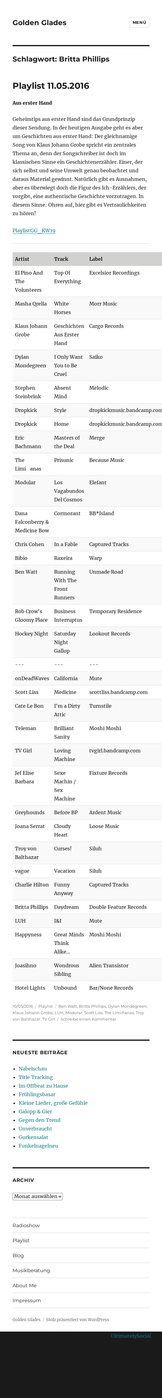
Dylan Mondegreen (127, 1006)
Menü (139, 22)
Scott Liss (93, 1012)
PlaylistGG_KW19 (34, 230)
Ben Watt (67, 1006)
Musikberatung (31, 1270)
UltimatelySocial (131, 1336)
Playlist (46, 1006)
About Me (25, 1285)
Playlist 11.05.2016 (51, 86)
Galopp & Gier (35, 1111)
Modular (73, 1012)
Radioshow (26, 1225)
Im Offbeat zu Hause (43, 1086)
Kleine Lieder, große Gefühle (53, 1103)
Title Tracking (36, 1077)
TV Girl (48, 1019)
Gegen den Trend (40, 1120)
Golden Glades (39, 22)
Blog (18, 1255)
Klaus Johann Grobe (33, 1012)
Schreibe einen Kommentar (88, 1019)
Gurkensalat (33, 1137)
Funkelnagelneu (38, 1146)
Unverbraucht (35, 1129)
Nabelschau (33, 1069)
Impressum (27, 1300)
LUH (59, 1012)
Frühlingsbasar (37, 1094)
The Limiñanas (119, 1012)
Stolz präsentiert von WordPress (77, 1319)
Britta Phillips (92, 1006)
